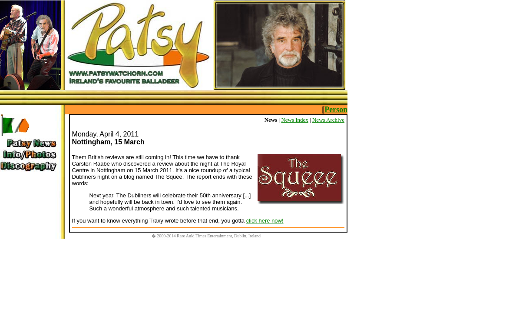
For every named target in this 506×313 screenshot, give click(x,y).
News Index (294, 120)
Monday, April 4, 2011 (105, 134)
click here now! (265, 220)
